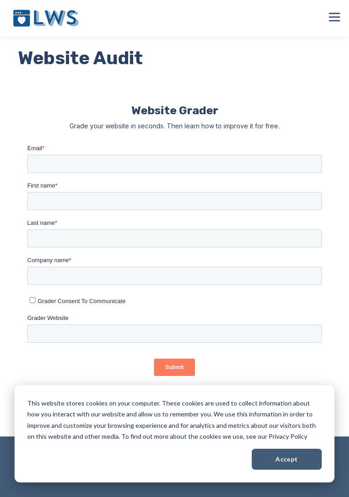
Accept (286, 459)
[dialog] (174, 433)
